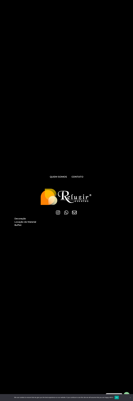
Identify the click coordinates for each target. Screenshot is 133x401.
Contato (77, 176)
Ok (117, 397)
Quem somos (58, 176)
